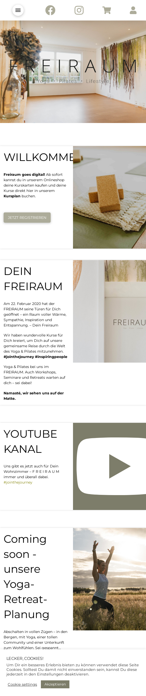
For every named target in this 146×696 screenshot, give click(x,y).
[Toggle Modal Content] (18, 10)
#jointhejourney (18, 482)
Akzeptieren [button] (55, 684)
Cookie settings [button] (22, 684)
